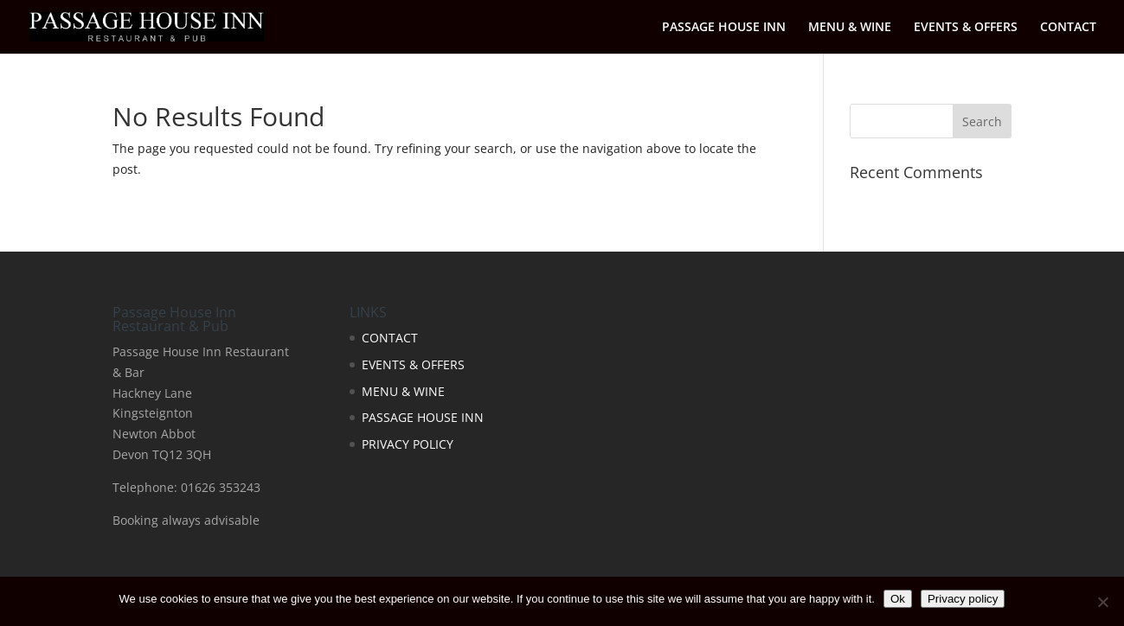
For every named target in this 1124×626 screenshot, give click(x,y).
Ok (897, 598)
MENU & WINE (849, 28)
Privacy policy (963, 598)
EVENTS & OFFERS (966, 28)
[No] (1102, 601)
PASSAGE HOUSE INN (724, 28)
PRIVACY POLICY (407, 444)
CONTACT (1068, 28)
